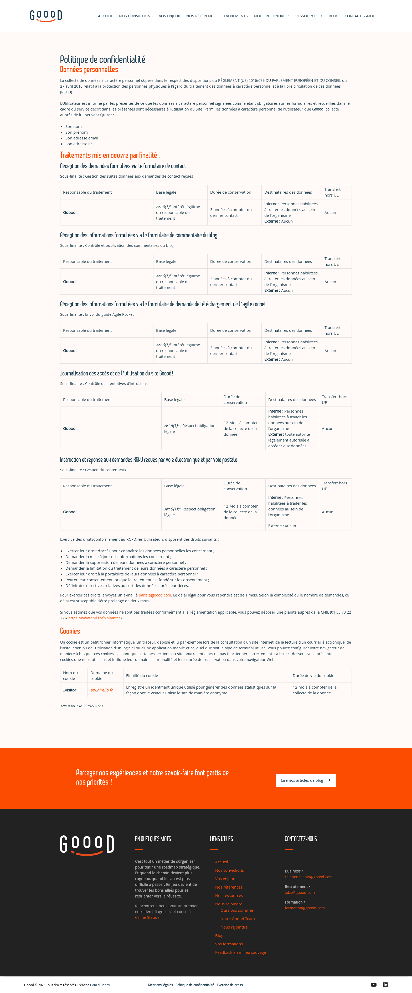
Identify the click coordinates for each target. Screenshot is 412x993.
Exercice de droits (230, 985)
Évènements (236, 15)
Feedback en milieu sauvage (240, 952)
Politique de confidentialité (195, 985)
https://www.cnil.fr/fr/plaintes (94, 617)
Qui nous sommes (237, 910)
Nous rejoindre (269, 15)
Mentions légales (160, 985)
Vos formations (229, 943)
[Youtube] (374, 984)
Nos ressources (229, 895)
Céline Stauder (148, 917)
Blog (219, 935)
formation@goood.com (305, 907)
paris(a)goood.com (155, 595)
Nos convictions (136, 15)
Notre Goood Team (237, 918)
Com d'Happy (100, 985)
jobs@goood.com (300, 892)
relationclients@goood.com (309, 876)
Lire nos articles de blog (306, 790)
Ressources (306, 15)
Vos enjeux (169, 15)
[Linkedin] (385, 984)
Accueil (105, 15)
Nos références (202, 15)
